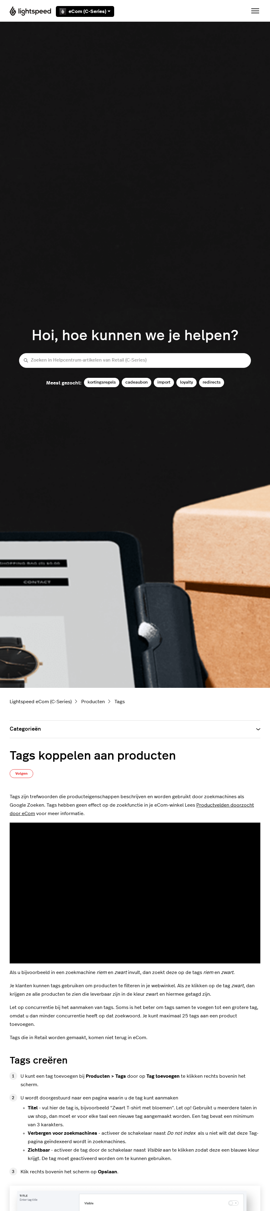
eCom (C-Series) (85, 11)
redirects (211, 382)
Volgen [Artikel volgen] (21, 773)
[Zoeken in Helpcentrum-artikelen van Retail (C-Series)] (135, 360)
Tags (119, 701)
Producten (93, 701)
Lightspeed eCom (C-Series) (41, 701)
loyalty (186, 382)
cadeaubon (136, 382)
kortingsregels (102, 382)
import (163, 382)
